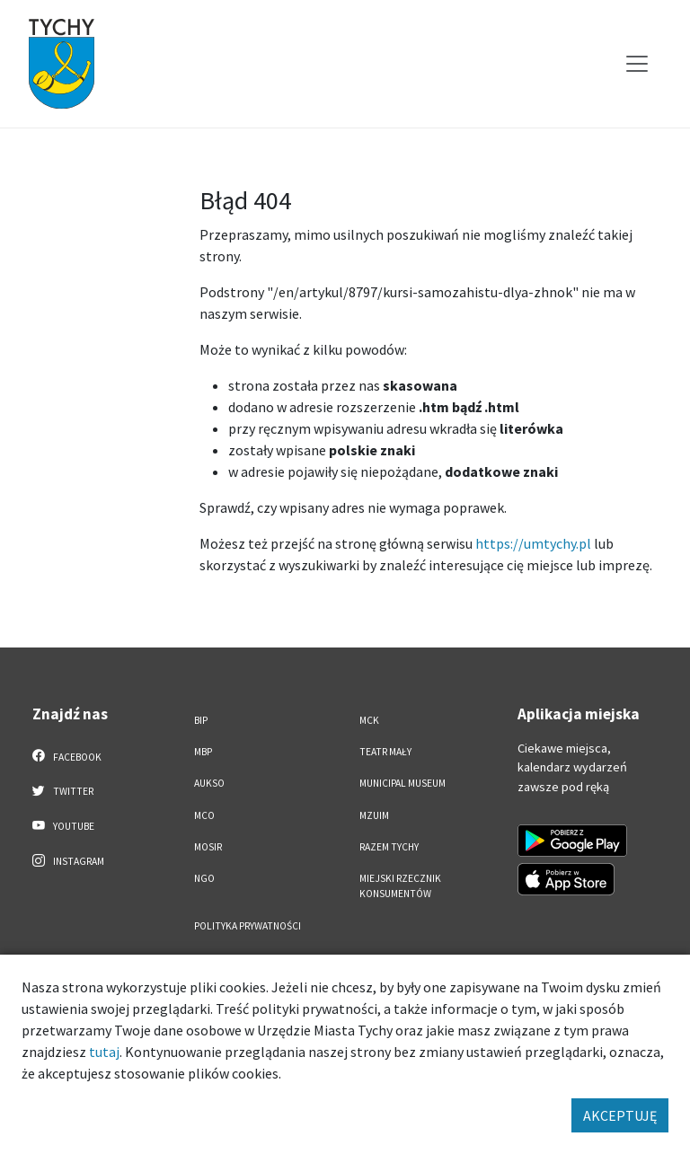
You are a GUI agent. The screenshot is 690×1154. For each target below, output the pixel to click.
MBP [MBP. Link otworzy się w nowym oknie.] (203, 751)
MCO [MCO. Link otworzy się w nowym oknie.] (204, 815)
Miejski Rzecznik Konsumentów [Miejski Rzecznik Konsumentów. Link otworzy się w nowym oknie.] (400, 886)
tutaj (104, 1052)
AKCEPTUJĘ (620, 1115)
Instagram (68, 860)
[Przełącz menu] (637, 63)
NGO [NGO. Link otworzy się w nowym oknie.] (204, 878)
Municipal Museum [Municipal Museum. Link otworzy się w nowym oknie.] (402, 783)
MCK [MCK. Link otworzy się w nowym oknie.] (369, 720)
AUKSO (209, 783)
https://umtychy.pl (533, 543)
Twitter (62, 790)
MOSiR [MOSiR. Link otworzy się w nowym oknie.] (208, 847)
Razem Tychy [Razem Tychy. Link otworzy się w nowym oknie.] (389, 847)
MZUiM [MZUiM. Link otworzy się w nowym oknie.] (374, 815)
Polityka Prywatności (247, 926)
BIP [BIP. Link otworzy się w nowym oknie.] (201, 720)
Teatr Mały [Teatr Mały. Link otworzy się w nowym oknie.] (385, 751)
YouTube (63, 825)
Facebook (67, 756)
